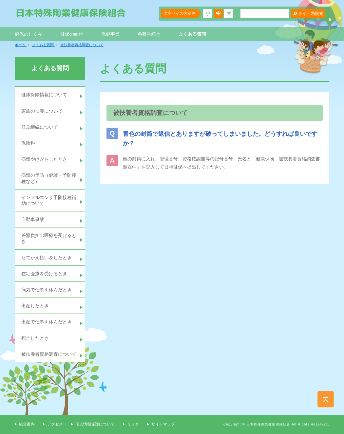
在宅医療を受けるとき (44, 273)
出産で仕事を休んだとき (46, 321)
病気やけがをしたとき (44, 159)
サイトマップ (163, 424)
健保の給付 (71, 34)
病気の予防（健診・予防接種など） (48, 178)
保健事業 (110, 34)
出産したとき (35, 305)
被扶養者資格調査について (48, 354)
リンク (133, 424)
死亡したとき (35, 338)
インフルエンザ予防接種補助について (48, 200)
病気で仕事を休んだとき (46, 289)
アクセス (55, 424)
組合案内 (27, 424)
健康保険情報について (44, 94)
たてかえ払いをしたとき (46, 257)
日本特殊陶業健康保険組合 (71, 13)
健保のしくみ (28, 34)
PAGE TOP (325, 399)
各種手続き (149, 34)
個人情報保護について (95, 424)
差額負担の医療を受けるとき (48, 238)
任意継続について (39, 127)
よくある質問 (192, 34)
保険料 (28, 143)
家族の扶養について (42, 111)
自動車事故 (32, 219)
